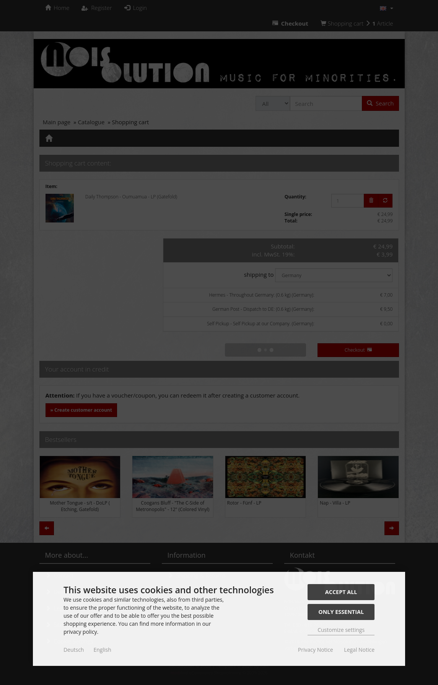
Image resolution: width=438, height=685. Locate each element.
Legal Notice (359, 649)
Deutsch (74, 649)
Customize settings (341, 629)
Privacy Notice (315, 649)
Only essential (341, 611)
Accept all (341, 592)
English (102, 649)
